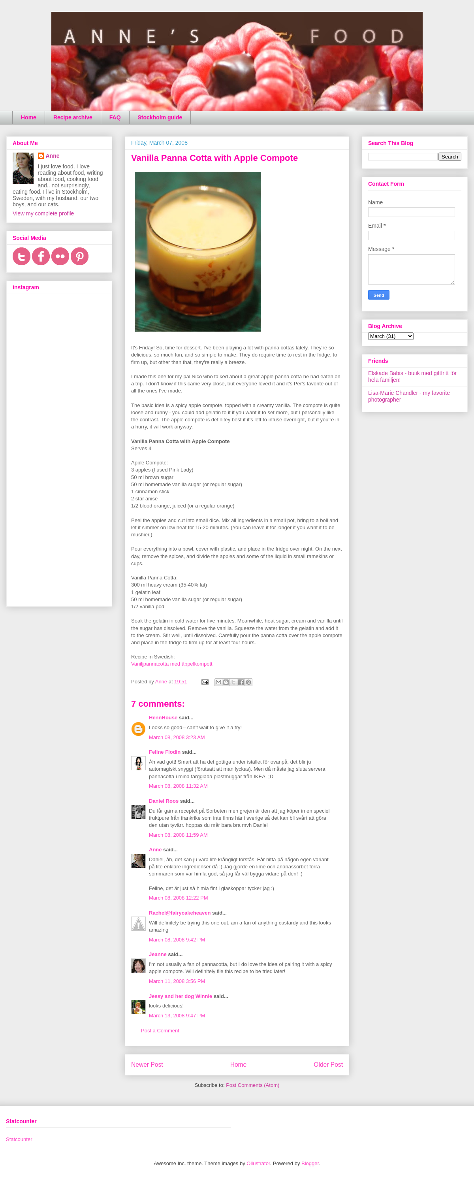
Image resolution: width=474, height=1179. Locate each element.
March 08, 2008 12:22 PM (178, 898)
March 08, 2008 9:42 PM (177, 940)
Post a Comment (160, 1031)
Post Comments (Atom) (252, 1085)
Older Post (328, 1064)
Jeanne (158, 954)
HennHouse (163, 718)
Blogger (310, 1163)
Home (28, 117)
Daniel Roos (164, 801)
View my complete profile (43, 213)
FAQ (115, 117)
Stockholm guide (160, 117)
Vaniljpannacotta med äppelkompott (172, 664)
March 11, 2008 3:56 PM (177, 981)
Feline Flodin (165, 752)
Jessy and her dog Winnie (180, 996)
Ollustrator (258, 1163)
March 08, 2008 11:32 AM (178, 786)
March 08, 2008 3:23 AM (177, 737)
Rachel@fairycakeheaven (180, 913)
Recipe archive (72, 117)
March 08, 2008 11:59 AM (178, 835)
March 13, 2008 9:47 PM (177, 1016)
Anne (155, 850)
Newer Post (147, 1064)
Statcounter (19, 1139)
